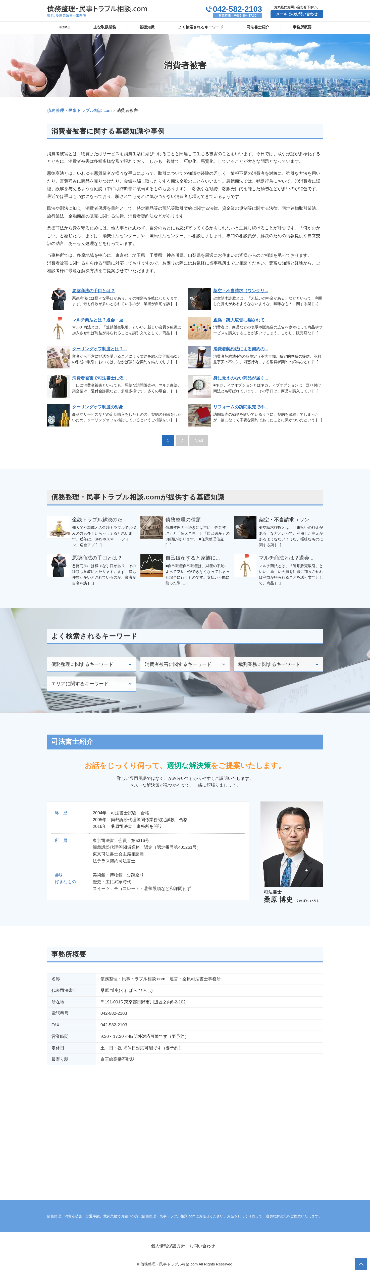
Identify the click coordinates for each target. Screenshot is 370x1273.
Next (198, 440)
